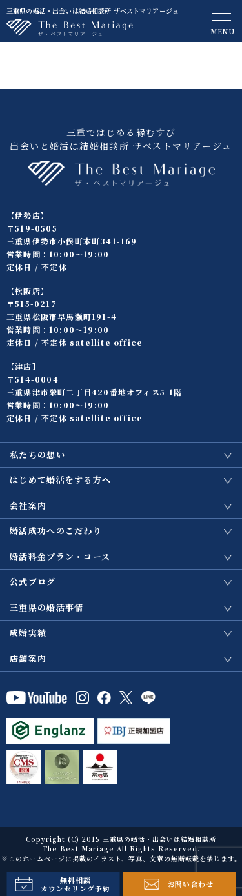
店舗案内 (28, 658)
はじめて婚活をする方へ (60, 479)
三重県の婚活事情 (46, 607)
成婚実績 (28, 632)
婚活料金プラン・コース (60, 556)
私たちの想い (37, 454)
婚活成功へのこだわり (56, 530)
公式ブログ (33, 581)
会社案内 (28, 505)
